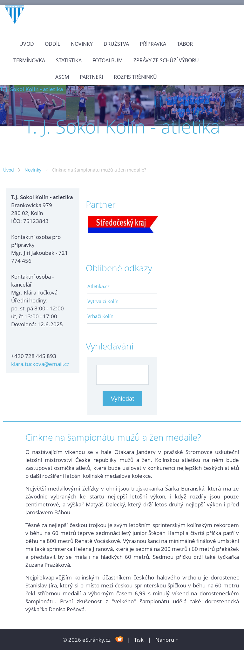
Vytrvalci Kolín (103, 301)
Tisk (139, 639)
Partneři (91, 76)
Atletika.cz (98, 286)
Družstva (116, 43)
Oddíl (52, 43)
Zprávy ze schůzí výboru (166, 60)
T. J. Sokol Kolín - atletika (31, 89)
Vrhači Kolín (100, 316)
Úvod (26, 43)
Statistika (69, 60)
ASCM (62, 76)
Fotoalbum (107, 60)
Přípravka (153, 43)
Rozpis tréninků (135, 76)
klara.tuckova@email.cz (40, 364)
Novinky (82, 43)
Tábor (185, 43)
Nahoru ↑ (166, 639)
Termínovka (29, 60)
